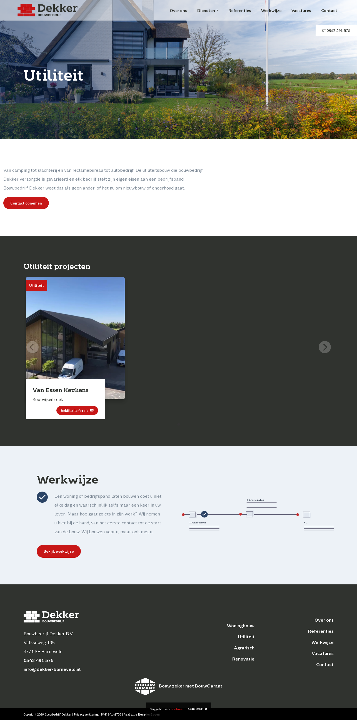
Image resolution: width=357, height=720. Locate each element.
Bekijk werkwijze (56, 551)
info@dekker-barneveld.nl (52, 669)
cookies (177, 709)
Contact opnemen (26, 203)
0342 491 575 (336, 30)
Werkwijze (271, 10)
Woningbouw (240, 625)
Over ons (178, 10)
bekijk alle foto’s (77, 410)
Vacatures (301, 10)
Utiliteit (246, 636)
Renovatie (243, 658)
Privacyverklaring (86, 714)
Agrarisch (244, 647)
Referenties (239, 10)
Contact (329, 10)
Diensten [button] (206, 10)
